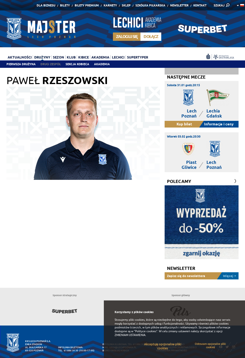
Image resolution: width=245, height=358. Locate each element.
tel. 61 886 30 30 (68, 350)
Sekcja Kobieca (77, 64)
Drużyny (42, 57)
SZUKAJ (219, 5)
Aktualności (20, 57)
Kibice (83, 57)
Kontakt (199, 5)
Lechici (118, 57)
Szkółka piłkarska (150, 5)
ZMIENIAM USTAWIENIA (130, 335)
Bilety (65, 5)
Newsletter (179, 5)
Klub (71, 57)
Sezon (58, 57)
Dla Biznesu (46, 5)
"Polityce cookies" (145, 331)
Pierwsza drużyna (21, 64)
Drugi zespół (50, 64)
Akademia (102, 64)
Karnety (110, 5)
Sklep (126, 5)
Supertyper (137, 57)
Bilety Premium (87, 5)
